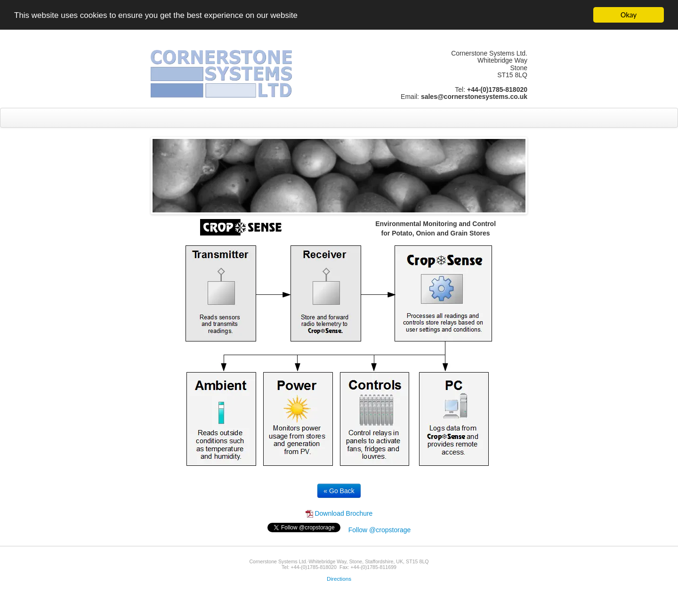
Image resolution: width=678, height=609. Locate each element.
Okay (629, 15)
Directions (339, 579)
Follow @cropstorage (379, 530)
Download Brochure (339, 513)
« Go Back (338, 491)
